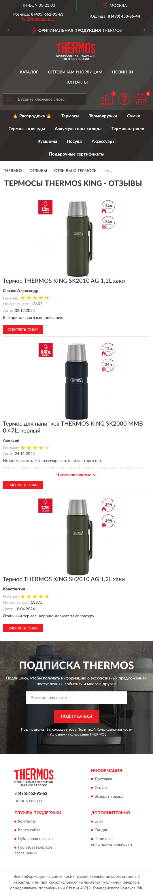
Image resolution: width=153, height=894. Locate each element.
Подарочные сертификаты (76, 154)
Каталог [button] (29, 72)
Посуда (74, 141)
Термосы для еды (27, 129)
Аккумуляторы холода (78, 129)
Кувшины (47, 141)
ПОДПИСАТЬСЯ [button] (76, 716)
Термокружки (103, 116)
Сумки (133, 116)
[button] (38, 18)
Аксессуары (104, 141)
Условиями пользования (69, 734)
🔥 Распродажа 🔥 (32, 116)
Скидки (101, 830)
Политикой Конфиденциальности (105, 729)
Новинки (122, 72)
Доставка (103, 779)
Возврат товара (109, 797)
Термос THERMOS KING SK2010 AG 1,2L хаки (64, 281)
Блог (99, 821)
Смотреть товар (22, 329)
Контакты (76, 82)
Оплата (101, 788)
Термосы (70, 116)
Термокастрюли (128, 129)
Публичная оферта (35, 839)
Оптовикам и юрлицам (75, 72)
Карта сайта (29, 830)
